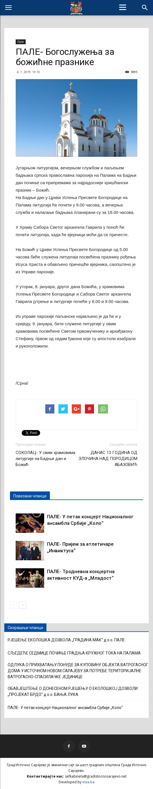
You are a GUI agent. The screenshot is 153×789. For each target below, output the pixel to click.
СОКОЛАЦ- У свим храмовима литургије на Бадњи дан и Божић (45, 458)
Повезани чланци (29, 496)
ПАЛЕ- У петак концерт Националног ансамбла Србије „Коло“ (65, 707)
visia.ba (88, 782)
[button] (145, 7)
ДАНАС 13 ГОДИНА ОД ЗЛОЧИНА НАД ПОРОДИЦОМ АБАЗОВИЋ (108, 458)
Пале (20, 42)
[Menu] (123, 7)
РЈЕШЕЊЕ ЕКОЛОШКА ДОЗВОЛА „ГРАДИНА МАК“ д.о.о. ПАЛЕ (66, 640)
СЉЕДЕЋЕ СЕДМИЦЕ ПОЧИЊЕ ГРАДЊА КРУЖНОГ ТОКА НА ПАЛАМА (74, 653)
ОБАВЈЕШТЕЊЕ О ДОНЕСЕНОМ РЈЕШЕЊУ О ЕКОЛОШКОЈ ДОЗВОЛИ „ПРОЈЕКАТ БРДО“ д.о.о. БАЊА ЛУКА (73, 691)
